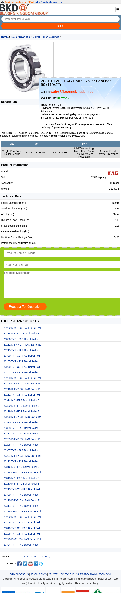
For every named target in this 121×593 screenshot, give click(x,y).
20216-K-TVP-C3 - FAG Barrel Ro (22, 389)
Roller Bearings (20, 37)
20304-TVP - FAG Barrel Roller (21, 544)
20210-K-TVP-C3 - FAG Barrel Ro (22, 500)
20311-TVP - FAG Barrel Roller (21, 505)
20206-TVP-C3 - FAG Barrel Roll (22, 522)
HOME (5, 37)
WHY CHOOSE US (19, 574)
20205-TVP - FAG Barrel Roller (21, 361)
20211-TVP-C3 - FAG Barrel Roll (22, 394)
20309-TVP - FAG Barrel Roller (21, 494)
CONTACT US (67, 574)
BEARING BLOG (39, 574)
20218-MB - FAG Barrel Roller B (21, 333)
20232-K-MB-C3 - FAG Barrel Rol (22, 517)
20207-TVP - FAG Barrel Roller (21, 372)
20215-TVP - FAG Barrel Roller (21, 350)
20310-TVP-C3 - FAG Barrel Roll (22, 528)
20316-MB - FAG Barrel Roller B (21, 467)
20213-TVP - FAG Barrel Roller (21, 433)
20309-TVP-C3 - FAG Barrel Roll (22, 355)
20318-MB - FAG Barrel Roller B (21, 478)
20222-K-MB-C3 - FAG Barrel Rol (22, 328)
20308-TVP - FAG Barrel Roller (21, 428)
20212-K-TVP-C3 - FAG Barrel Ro (22, 344)
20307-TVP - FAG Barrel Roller (21, 450)
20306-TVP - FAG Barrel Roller (21, 339)
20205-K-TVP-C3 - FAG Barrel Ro (22, 383)
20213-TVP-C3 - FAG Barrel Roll (22, 489)
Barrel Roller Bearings (46, 37)
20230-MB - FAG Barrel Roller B (21, 483)
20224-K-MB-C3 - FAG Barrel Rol (22, 472)
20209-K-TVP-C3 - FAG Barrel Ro (22, 439)
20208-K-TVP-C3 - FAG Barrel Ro (22, 416)
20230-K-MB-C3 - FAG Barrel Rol (22, 378)
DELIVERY (53, 574)
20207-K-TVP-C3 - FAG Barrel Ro (22, 455)
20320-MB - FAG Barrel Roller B (21, 405)
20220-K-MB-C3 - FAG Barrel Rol (22, 539)
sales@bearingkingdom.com (48, 2)
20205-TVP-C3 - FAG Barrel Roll (22, 533)
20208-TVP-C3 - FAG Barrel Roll (22, 366)
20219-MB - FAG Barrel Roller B (21, 411)
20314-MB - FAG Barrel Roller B (21, 400)
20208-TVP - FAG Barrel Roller (21, 444)
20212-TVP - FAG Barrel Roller (21, 461)
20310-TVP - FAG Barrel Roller (21, 422)
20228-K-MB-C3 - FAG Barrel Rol (22, 511)
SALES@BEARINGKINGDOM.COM (93, 574)
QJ (50, 556)
